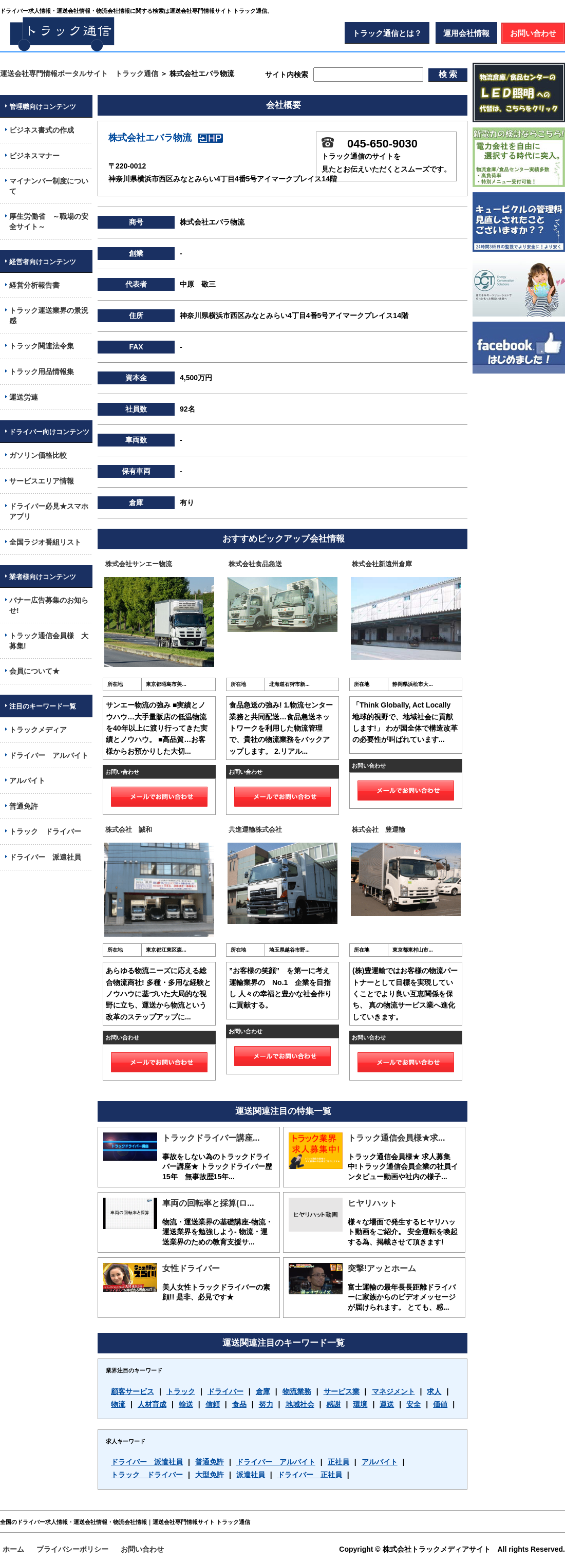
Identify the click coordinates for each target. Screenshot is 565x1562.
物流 (118, 1404)
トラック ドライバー (147, 1475)
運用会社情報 (466, 33)
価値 (440, 1404)
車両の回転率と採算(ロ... (208, 1203)
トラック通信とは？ (387, 33)
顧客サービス (132, 1391)
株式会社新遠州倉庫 (382, 564)
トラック (180, 1391)
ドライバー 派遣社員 (147, 1462)
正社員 (338, 1462)
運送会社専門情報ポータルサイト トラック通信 (79, 73)
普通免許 (209, 1462)
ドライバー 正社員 (309, 1475)
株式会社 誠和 (128, 829)
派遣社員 (250, 1475)
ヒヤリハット (372, 1203)
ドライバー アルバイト (275, 1462)
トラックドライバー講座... (210, 1137)
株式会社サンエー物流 (138, 564)
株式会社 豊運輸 (378, 829)
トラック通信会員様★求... (396, 1137)
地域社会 (300, 1404)
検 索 (448, 74)
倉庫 (263, 1391)
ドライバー (225, 1391)
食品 (239, 1404)
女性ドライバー (191, 1268)
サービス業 (342, 1391)
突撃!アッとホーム (382, 1268)
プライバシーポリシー (72, 1549)
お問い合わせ (533, 33)
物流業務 (296, 1391)
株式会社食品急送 (255, 564)
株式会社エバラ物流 (165, 138)
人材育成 (152, 1404)
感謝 (333, 1404)
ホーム (13, 1549)
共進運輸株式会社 (255, 829)
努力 (266, 1404)
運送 (387, 1404)
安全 (413, 1404)
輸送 (186, 1404)
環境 (360, 1404)
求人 (434, 1391)
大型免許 (209, 1475)
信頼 (212, 1404)
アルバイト (380, 1462)
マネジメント (393, 1391)
